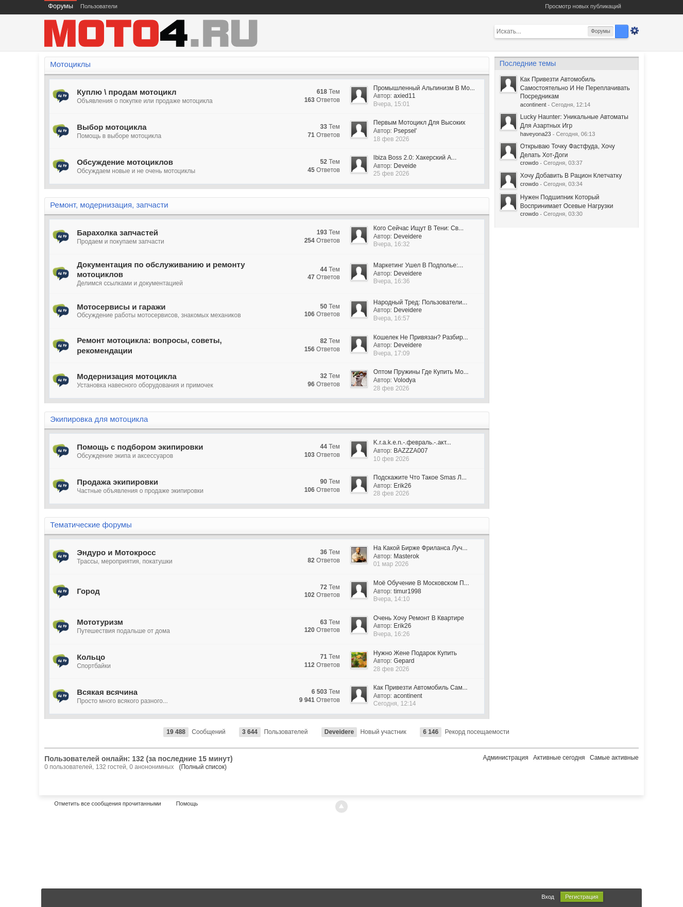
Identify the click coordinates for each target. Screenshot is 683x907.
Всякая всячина (107, 692)
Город (88, 591)
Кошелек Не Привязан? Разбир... (420, 337)
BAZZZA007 (411, 450)
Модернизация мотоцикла (127, 376)
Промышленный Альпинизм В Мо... (424, 88)
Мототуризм (100, 622)
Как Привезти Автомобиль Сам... (420, 687)
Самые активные (614, 757)
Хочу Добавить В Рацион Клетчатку (571, 175)
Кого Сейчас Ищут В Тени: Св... (418, 228)
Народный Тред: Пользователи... (420, 302)
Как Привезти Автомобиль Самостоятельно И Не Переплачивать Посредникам (575, 88)
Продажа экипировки (117, 481)
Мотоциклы (70, 64)
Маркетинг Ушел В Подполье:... (418, 265)
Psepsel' (405, 130)
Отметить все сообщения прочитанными (107, 803)
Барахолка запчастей (117, 232)
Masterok (406, 556)
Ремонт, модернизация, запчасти (109, 204)
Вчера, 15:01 (391, 104)
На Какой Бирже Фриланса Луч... (420, 548)
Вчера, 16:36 (391, 281)
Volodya (405, 380)
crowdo (529, 163)
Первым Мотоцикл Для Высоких (419, 122)
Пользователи (98, 6)
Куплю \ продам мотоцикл (126, 92)
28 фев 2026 (391, 388)
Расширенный (634, 31)
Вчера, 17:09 (391, 353)
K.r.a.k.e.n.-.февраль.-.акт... (412, 442)
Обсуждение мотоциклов (125, 162)
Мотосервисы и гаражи (121, 306)
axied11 (404, 95)
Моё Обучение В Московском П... (421, 583)
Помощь (187, 803)
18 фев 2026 (391, 139)
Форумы (60, 6)
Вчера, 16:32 (391, 244)
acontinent (408, 695)
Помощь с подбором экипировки (140, 446)
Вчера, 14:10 (391, 599)
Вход (547, 897)
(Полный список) (203, 767)
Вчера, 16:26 (391, 634)
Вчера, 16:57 (391, 318)
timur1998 (407, 591)
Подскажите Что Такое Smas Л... (420, 477)
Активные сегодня (559, 757)
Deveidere (408, 236)
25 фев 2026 (391, 173)
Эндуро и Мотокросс (116, 552)
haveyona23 (535, 134)
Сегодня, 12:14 (394, 703)
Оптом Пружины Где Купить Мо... (421, 371)
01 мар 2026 (390, 564)
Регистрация (581, 897)
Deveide (405, 165)
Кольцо (91, 657)
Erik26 (402, 485)
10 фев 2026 (391, 459)
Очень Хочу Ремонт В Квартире (418, 618)
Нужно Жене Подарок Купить (415, 653)
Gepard (404, 660)
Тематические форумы (91, 524)
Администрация (505, 757)
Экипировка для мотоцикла (99, 419)
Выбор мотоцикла (111, 127)
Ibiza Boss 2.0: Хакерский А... (414, 157)
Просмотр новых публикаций (583, 6)
